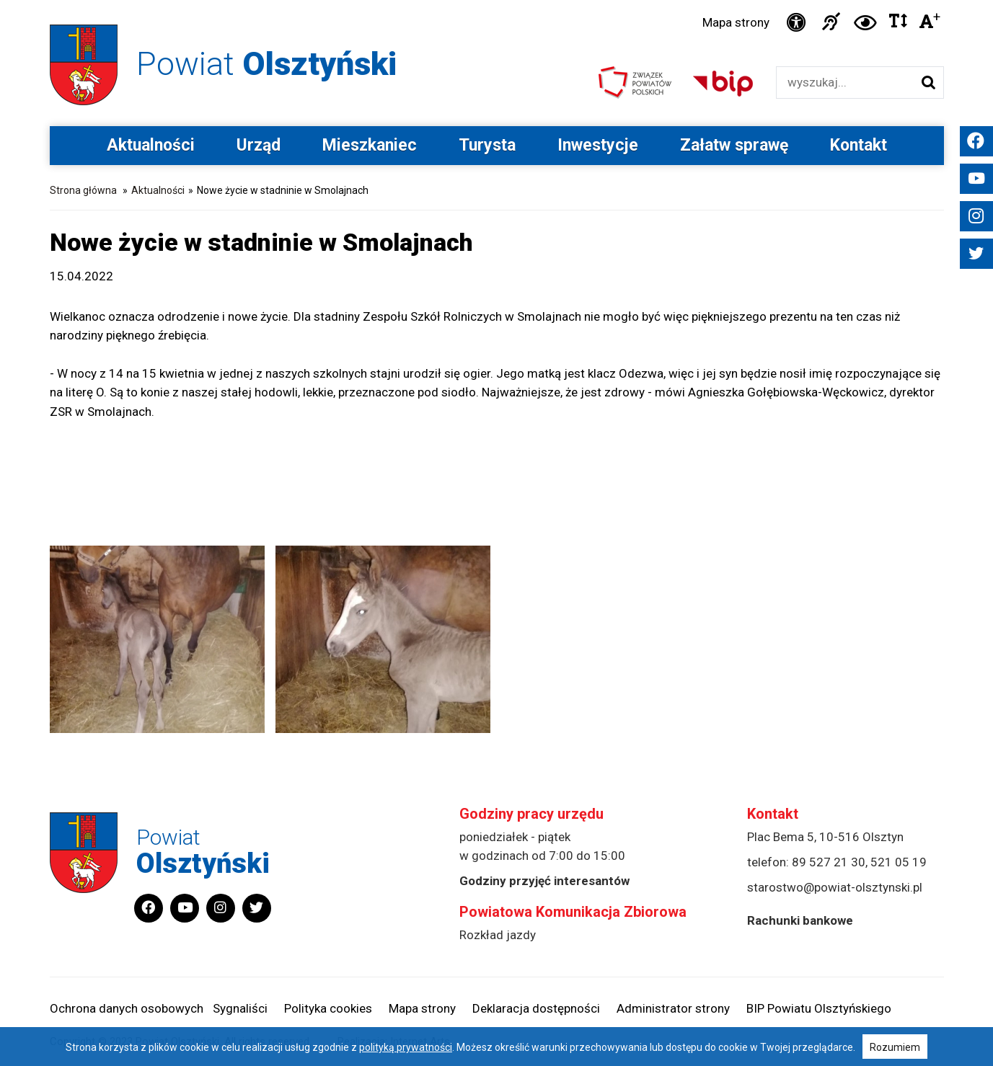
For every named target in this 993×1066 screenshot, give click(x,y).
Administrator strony (673, 1008)
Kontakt (858, 145)
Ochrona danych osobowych (126, 1008)
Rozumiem (895, 1047)
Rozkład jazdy (497, 935)
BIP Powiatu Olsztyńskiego (818, 1008)
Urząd (259, 145)
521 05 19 (898, 862)
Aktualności (151, 145)
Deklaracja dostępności (536, 1008)
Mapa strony (735, 22)
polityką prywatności (405, 1047)
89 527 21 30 (828, 862)
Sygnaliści (240, 1008)
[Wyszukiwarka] (845, 82)
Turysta (487, 145)
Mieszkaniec (369, 145)
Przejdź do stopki (496, 0)
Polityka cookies (328, 1008)
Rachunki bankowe (800, 920)
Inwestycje (597, 145)
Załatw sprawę (734, 145)
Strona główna (83, 190)
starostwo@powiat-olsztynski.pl (834, 887)
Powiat (266, 64)
